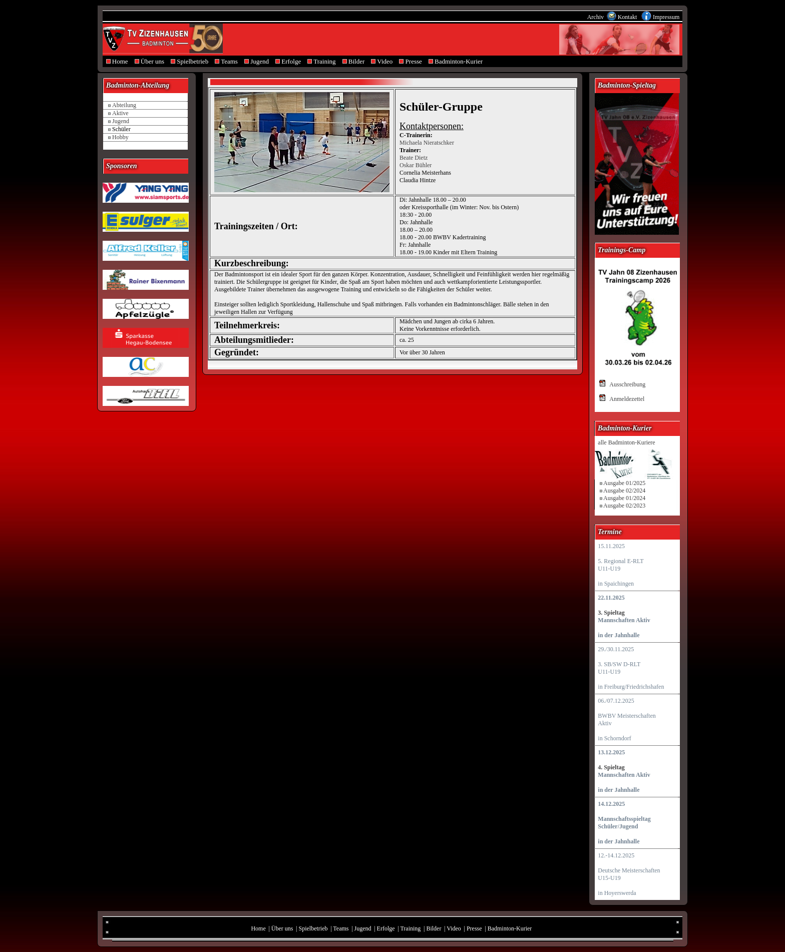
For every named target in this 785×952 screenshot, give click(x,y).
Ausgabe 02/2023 (624, 505)
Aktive (120, 113)
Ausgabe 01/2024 (624, 498)
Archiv (596, 17)
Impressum (666, 17)
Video (382, 61)
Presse (410, 61)
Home (117, 61)
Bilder (353, 61)
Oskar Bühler (416, 165)
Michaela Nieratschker (427, 142)
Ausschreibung (627, 384)
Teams (226, 61)
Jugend (256, 61)
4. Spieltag (611, 767)
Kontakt (628, 17)
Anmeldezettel (626, 398)
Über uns (149, 61)
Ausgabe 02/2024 (624, 490)
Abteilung (124, 105)
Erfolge (288, 61)
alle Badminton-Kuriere (626, 442)
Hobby (120, 137)
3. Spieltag (611, 612)
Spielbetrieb (190, 61)
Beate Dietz (414, 157)
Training (321, 61)
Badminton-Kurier (455, 61)
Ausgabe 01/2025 (624, 483)
